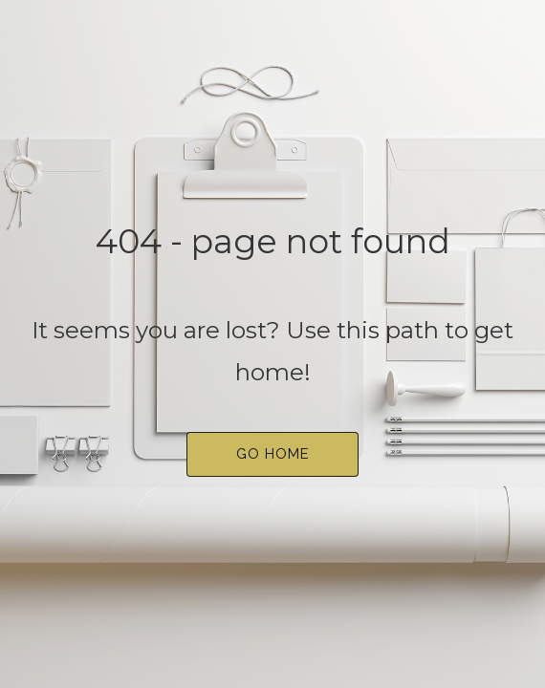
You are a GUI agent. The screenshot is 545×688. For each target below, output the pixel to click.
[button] (272, 454)
